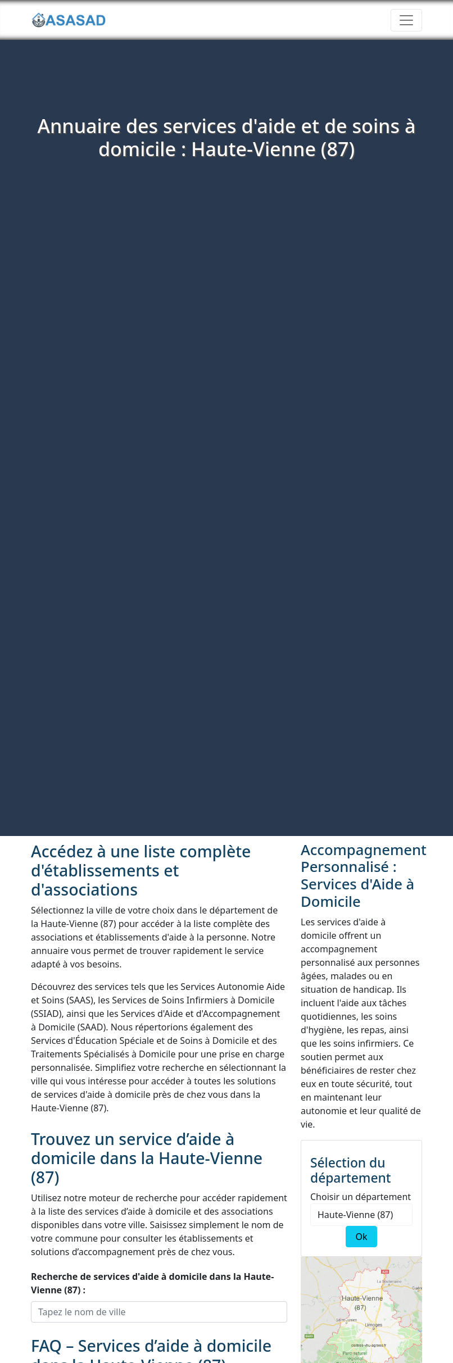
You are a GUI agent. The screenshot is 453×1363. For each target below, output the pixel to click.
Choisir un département (360, 1197)
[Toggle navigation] (406, 20)
